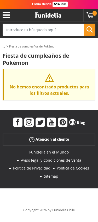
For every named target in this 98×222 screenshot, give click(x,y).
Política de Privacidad (31, 168)
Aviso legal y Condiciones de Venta (51, 160)
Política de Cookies (73, 168)
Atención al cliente (49, 139)
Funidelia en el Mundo (49, 152)
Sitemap (51, 176)
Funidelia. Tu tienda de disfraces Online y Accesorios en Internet (48, 15)
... (4, 47)
